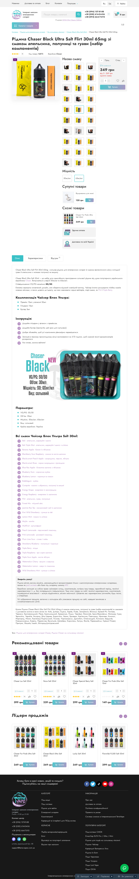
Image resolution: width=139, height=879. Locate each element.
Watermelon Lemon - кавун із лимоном (38, 566)
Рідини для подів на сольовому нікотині (102, 840)
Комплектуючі (47, 816)
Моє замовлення (51, 25)
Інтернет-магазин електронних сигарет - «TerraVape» (69, 875)
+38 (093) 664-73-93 (95, 16)
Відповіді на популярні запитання (55, 840)
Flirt (99, 290)
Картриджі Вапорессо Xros (96, 848)
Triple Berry (107, 290)
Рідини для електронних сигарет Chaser (33, 633)
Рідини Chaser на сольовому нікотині (68, 633)
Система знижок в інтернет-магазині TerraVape (104, 816)
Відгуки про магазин (50, 844)
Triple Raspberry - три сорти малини (37, 552)
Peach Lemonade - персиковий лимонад (39, 530)
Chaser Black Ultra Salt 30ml (52, 755)
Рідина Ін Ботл (91, 852)
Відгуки (55, 258)
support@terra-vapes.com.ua (23, 847)
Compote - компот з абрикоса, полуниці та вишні (43, 485)
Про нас (89, 800)
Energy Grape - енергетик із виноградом (39, 490)
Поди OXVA (90, 869)
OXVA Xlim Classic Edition (72, 20)
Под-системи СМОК (93, 832)
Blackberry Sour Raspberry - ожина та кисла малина (44, 454)
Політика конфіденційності (96, 808)
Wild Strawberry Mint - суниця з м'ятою (38, 570)
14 (24, 696)
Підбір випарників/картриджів (54, 832)
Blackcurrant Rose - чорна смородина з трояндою (43, 463)
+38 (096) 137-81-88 (94, 11)
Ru (104, 3)
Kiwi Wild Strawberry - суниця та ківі (37, 512)
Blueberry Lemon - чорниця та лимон (37, 476)
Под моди (45, 800)
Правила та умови (93, 812)
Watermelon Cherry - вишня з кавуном (38, 561)
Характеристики (35, 258)
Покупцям (72, 3)
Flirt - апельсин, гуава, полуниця (36, 498)
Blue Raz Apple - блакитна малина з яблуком (41, 467)
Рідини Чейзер (91, 844)
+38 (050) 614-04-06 (95, 14)
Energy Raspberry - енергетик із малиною (39, 494)
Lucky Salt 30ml (79, 754)
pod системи (31, 585)
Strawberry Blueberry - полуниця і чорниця (40, 543)
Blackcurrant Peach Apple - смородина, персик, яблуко (45, 458)
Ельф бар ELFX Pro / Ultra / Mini (99, 836)
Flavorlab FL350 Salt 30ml (113, 754)
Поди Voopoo (91, 861)
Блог (48, 3)
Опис (17, 258)
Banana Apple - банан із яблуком (36, 449)
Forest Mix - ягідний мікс (32, 503)
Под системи (46, 804)
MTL (66, 585)
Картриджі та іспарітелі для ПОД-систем (58, 820)
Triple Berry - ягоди (30, 548)
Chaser (59, 54)
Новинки (15, 3)
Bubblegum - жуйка (30, 481)
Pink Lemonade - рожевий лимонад (37, 534)
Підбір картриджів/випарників (78, 25)
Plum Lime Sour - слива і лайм (35, 539)
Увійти (121, 3)
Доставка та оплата (33, 3)
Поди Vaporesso (92, 856)
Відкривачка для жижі (85, 193)
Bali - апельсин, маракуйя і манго (36, 440)
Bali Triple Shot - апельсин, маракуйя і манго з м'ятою (45, 445)
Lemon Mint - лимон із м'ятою (34, 516)
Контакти (58, 3)
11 (22, 54)
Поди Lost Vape (91, 865)
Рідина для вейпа (49, 808)
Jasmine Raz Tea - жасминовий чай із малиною (42, 507)
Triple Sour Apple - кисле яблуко (36, 557)
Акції (99, 25)
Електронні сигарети (50, 812)
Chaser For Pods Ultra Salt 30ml (84, 216)
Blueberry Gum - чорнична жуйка (36, 472)
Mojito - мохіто (28, 521)
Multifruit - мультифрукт (31, 525)
